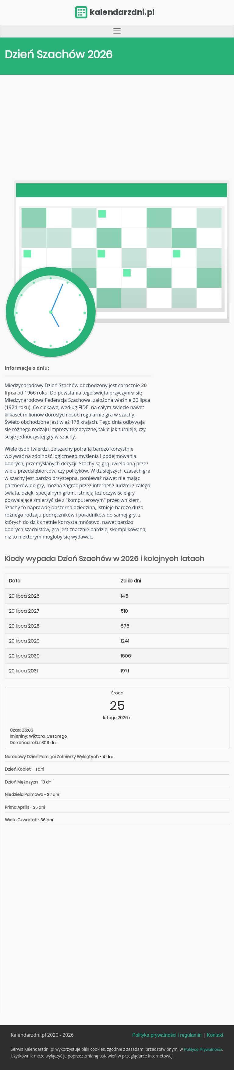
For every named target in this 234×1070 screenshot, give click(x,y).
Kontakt (215, 1035)
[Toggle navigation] (117, 31)
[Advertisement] (117, 129)
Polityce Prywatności (203, 1049)
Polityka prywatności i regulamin (167, 1035)
